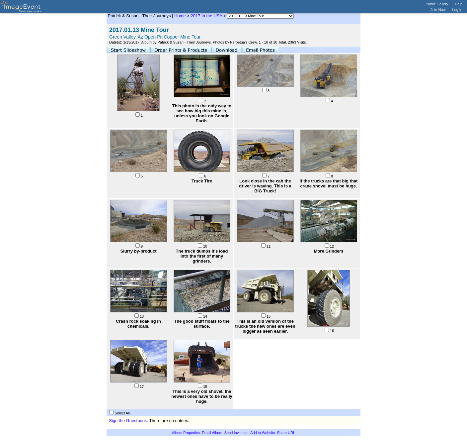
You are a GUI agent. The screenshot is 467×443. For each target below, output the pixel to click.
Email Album (212, 433)
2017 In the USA (206, 15)
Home (180, 15)
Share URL (286, 433)
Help (458, 4)
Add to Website (262, 433)
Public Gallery (437, 4)
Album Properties (186, 433)
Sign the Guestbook (128, 420)
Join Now (437, 10)
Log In (457, 10)
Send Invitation (236, 433)
